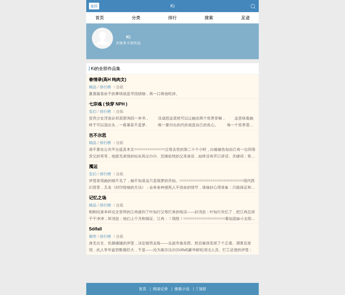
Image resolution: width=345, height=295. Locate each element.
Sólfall (95, 229)
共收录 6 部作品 (128, 43)
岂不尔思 (97, 135)
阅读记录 (160, 289)
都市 (92, 236)
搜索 (209, 17)
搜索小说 (181, 289)
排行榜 (105, 87)
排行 (172, 17)
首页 (99, 17)
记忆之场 (97, 197)
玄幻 (92, 111)
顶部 (201, 289)
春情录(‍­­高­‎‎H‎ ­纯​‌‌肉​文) (107, 79)
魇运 (93, 166)
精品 (92, 87)
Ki (172, 6)
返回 (94, 6)
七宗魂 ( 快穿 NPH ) (108, 104)
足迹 (245, 17)
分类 (136, 17)
